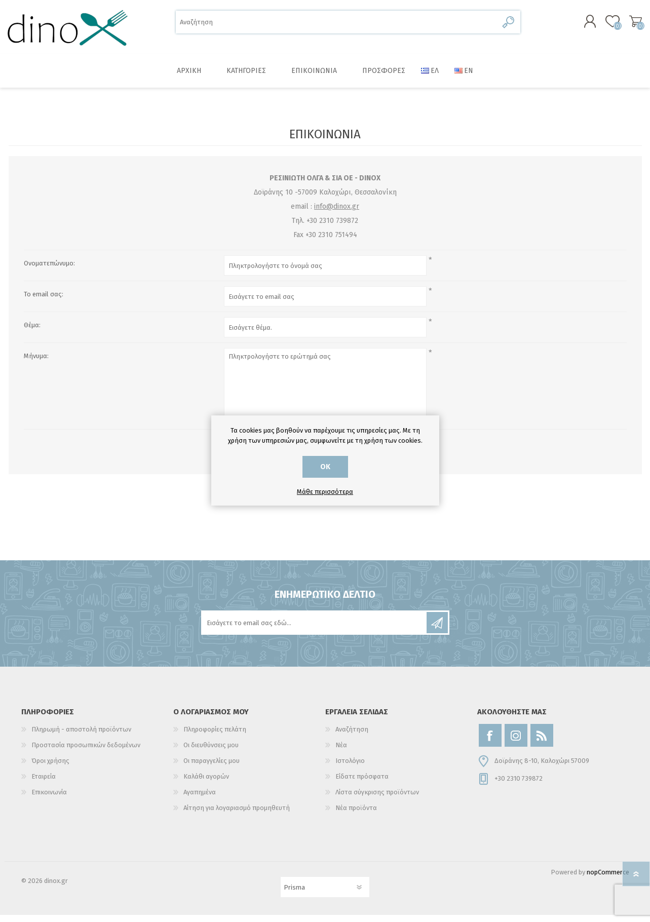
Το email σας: (43, 301)
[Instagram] (516, 742)
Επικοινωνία (49, 799)
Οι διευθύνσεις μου (211, 752)
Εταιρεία (43, 783)
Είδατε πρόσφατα (362, 783)
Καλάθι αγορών (630, 25)
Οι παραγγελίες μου (211, 768)
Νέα (341, 752)
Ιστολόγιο (350, 768)
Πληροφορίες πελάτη (214, 736)
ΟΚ (325, 467)
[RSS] (541, 742)
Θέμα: (32, 332)
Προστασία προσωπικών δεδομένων (85, 752)
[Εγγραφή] (315, 629)
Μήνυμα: (36, 363)
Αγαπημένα (199, 799)
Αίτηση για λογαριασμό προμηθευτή (236, 815)
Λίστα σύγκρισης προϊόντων (377, 799)
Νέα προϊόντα (356, 815)
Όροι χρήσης (50, 768)
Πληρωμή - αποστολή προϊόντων (81, 736)
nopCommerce (608, 879)
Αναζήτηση (509, 25)
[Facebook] (490, 742)
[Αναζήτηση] (337, 25)
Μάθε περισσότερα (325, 491)
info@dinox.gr (336, 213)
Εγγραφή (437, 629)
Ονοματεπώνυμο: (49, 270)
